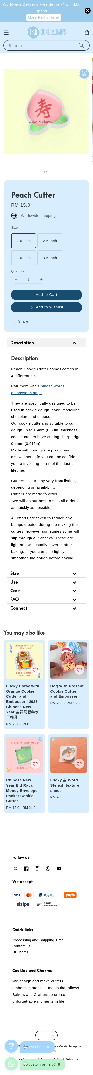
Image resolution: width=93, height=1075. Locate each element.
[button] (6, 32)
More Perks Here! (43, 17)
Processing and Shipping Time (37, 940)
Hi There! (20, 952)
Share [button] (19, 321)
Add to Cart (46, 294)
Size (14, 227)
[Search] (81, 45)
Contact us (21, 946)
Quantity (17, 271)
